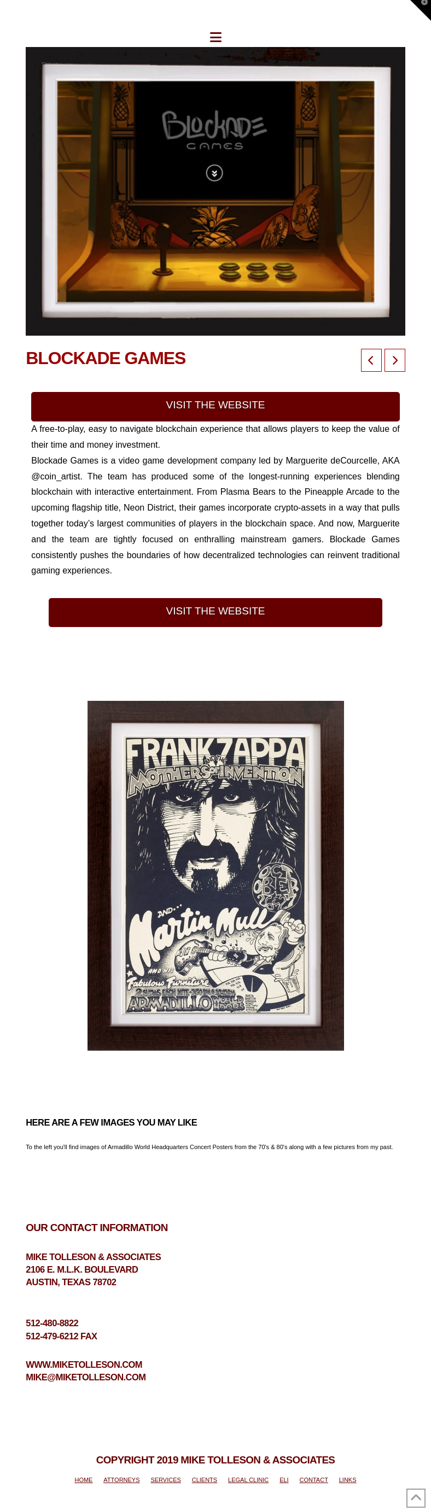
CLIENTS (204, 1480)
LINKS (348, 1480)
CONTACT (314, 1480)
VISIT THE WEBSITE (215, 405)
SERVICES (165, 1480)
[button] (216, 37)
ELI (284, 1480)
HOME (83, 1480)
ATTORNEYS (121, 1480)
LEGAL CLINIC (248, 1480)
